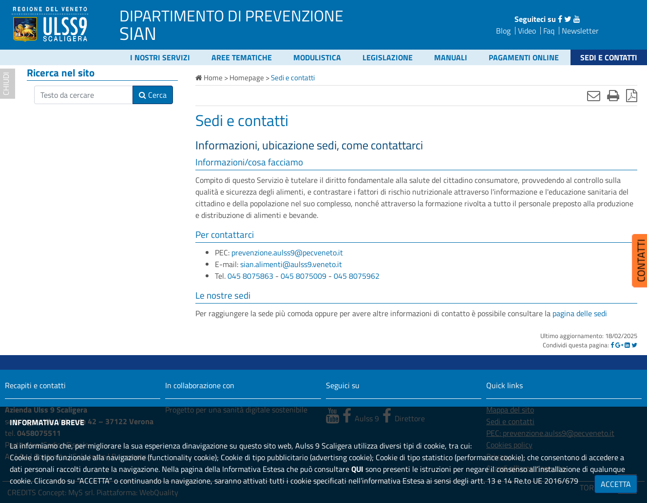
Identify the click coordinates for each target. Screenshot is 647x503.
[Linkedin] (627, 345)
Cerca (153, 95)
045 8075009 (303, 276)
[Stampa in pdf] (631, 95)
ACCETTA (616, 484)
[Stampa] (613, 95)
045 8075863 (250, 276)
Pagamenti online (524, 57)
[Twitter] (634, 345)
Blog (503, 31)
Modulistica (317, 57)
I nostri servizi (160, 57)
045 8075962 (357, 276)
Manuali (450, 57)
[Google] (619, 345)
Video (527, 31)
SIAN (137, 33)
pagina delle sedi (579, 313)
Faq (548, 31)
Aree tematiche (241, 57)
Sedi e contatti (608, 57)
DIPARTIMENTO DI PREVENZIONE (231, 15)
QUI (357, 469)
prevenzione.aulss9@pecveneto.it (287, 252)
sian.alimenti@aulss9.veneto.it (291, 264)
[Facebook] (612, 345)
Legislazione (387, 57)
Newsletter (580, 31)
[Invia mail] (593, 95)
